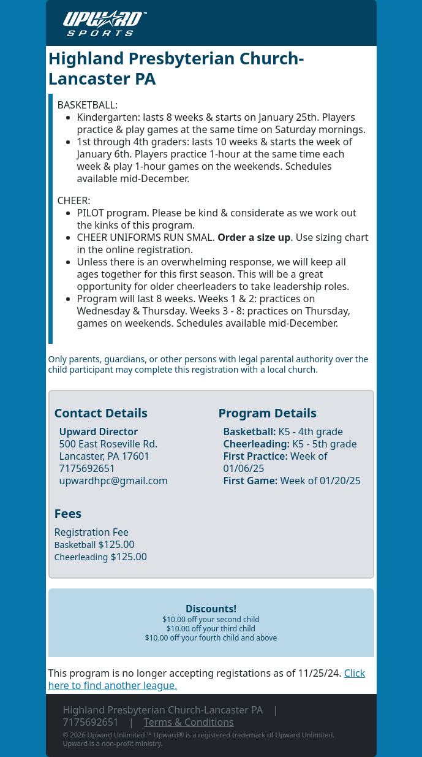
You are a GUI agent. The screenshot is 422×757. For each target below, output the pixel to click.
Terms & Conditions (189, 722)
